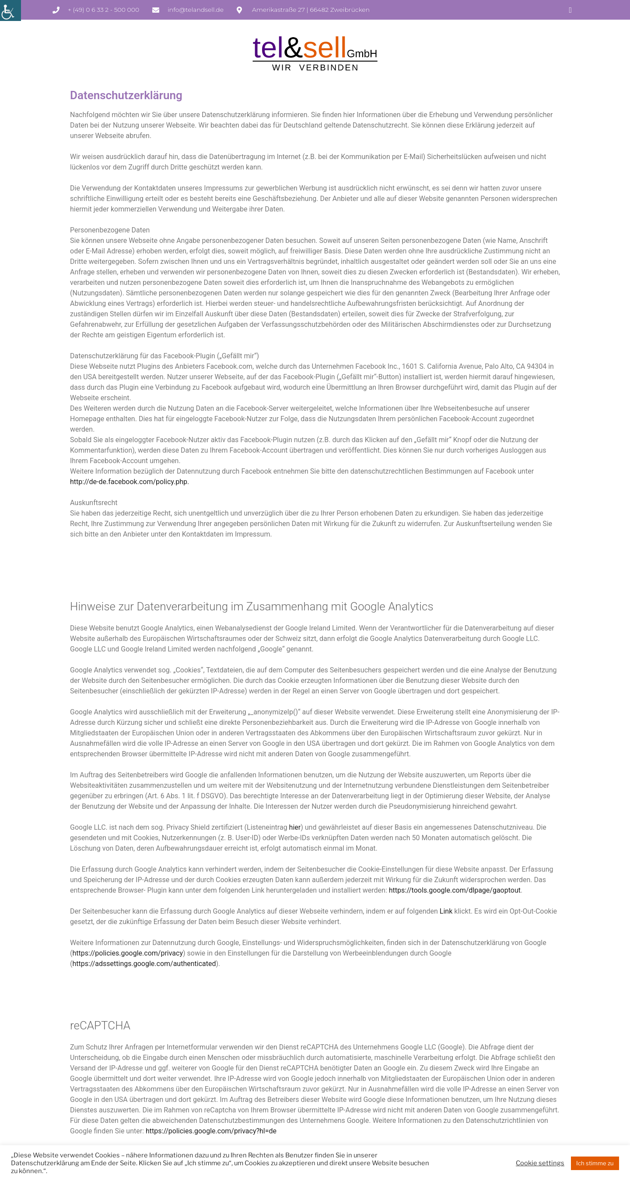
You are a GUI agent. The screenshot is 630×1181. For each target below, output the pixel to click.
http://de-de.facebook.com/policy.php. (129, 482)
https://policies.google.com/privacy (127, 953)
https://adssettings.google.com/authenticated (144, 963)
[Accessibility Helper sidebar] (10, 10)
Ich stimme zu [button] (595, 1163)
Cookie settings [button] (540, 1163)
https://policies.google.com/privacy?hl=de (211, 1131)
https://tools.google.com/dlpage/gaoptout (455, 890)
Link (446, 911)
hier (295, 827)
